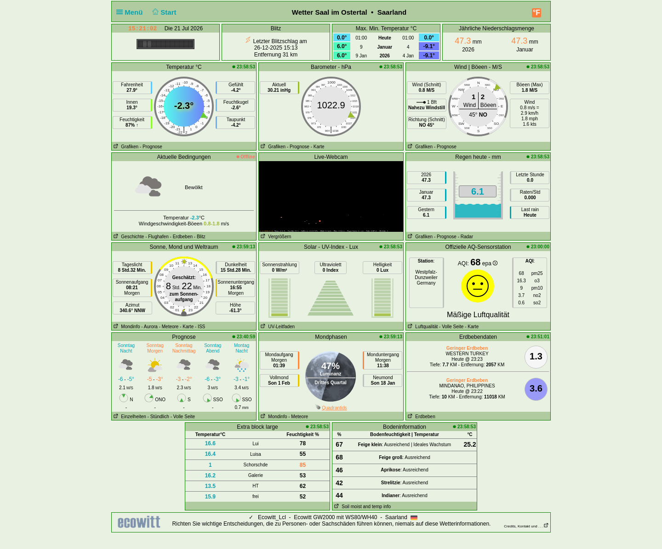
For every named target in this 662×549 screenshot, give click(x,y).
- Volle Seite (451, 326)
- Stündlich (158, 416)
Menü (131, 12)
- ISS (200, 326)
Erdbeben (420, 416)
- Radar (465, 236)
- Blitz (199, 236)
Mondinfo (126, 326)
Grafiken (125, 146)
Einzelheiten (129, 416)
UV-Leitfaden (277, 326)
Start (163, 12)
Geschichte (128, 236)
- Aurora (149, 326)
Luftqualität (422, 326)
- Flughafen (157, 236)
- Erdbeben (181, 236)
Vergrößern (275, 236)
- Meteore (169, 326)
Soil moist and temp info (361, 506)
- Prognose (151, 146)
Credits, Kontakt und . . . (526, 526)
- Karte (318, 146)
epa (489, 263)
